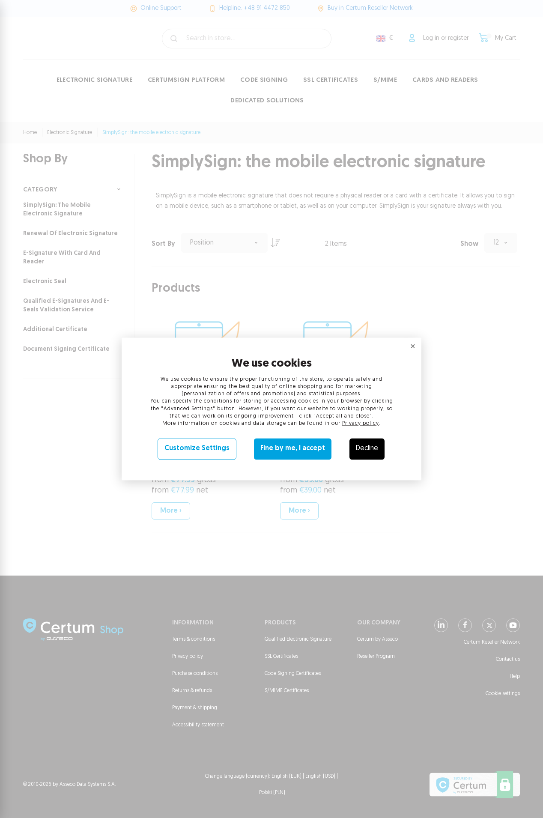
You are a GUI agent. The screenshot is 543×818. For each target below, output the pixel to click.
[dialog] (271, 409)
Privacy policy (360, 423)
